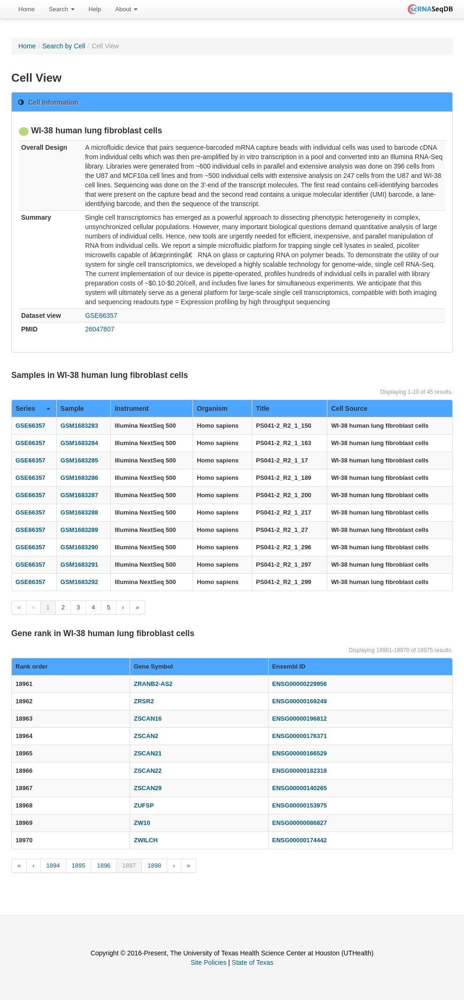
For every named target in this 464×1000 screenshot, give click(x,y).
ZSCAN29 (148, 788)
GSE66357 (101, 315)
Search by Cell (63, 46)
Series (32, 408)
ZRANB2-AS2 (153, 683)
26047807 (99, 329)
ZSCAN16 (148, 718)
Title (263, 408)
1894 (53, 865)
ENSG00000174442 (299, 840)
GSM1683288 (79, 512)
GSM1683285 (79, 460)
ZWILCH (146, 840)
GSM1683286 (79, 477)
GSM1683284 (79, 442)
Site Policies (208, 962)
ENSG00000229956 (299, 683)
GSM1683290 (79, 547)
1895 (78, 865)
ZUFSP (144, 805)
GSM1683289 (79, 529)
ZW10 (142, 822)
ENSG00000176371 (299, 735)
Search (62, 9)
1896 (103, 865)
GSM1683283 (79, 425)
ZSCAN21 (148, 753)
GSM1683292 (79, 581)
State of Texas (252, 962)
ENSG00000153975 (299, 805)
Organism (212, 408)
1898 (154, 865)
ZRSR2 (144, 701)
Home (26, 9)
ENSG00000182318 (299, 770)
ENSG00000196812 (299, 718)
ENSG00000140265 (299, 788)
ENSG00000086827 (299, 822)
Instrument (131, 408)
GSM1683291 (79, 564)
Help (95, 9)
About (126, 9)
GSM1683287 (79, 495)
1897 (129, 865)
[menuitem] (26, 9)
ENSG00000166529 (299, 753)
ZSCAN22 (148, 770)
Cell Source (349, 408)
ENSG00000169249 (299, 701)
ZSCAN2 (146, 735)
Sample (72, 408)
